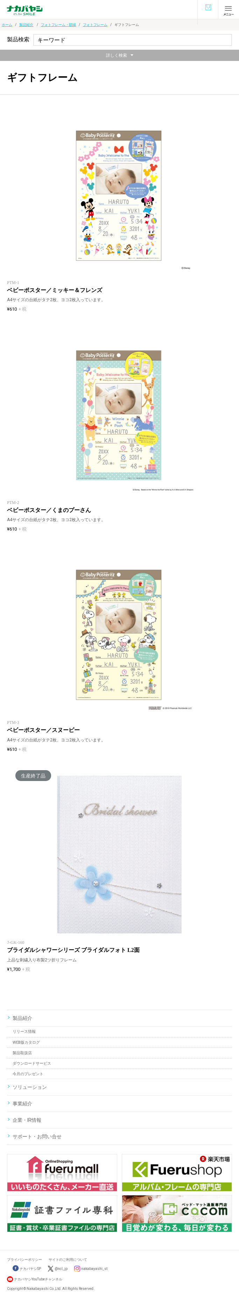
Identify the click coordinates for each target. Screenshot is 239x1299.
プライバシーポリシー (24, 1260)
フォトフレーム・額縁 (58, 25)
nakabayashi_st (94, 1269)
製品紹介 (26, 25)
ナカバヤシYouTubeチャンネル (38, 1279)
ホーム (7, 25)
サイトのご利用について (68, 1260)
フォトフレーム (95, 25)
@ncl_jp (61, 1269)
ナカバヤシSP (27, 1269)
